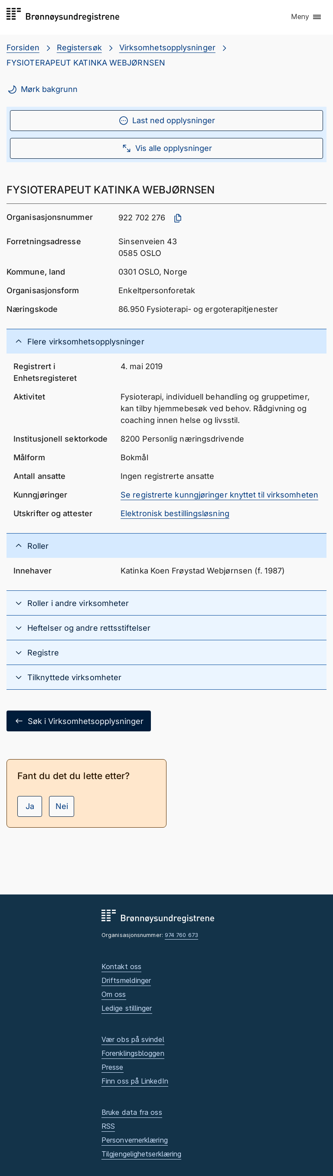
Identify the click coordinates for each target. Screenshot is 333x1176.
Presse (112, 1067)
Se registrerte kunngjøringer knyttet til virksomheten (219, 494)
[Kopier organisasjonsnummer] (177, 218)
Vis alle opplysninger (166, 148)
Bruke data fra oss (131, 1112)
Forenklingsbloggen (132, 1053)
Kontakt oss (121, 966)
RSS (108, 1126)
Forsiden (23, 47)
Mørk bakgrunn (42, 89)
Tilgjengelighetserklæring (141, 1154)
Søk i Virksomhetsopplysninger (79, 721)
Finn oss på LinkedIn (134, 1081)
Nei (62, 806)
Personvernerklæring (134, 1140)
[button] (306, 17)
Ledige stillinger (126, 1008)
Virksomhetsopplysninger (167, 47)
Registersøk (79, 47)
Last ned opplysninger (166, 120)
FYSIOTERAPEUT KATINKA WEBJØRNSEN (86, 62)
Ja (30, 806)
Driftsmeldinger (126, 980)
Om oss (113, 994)
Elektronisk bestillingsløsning (175, 513)
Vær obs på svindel (132, 1039)
